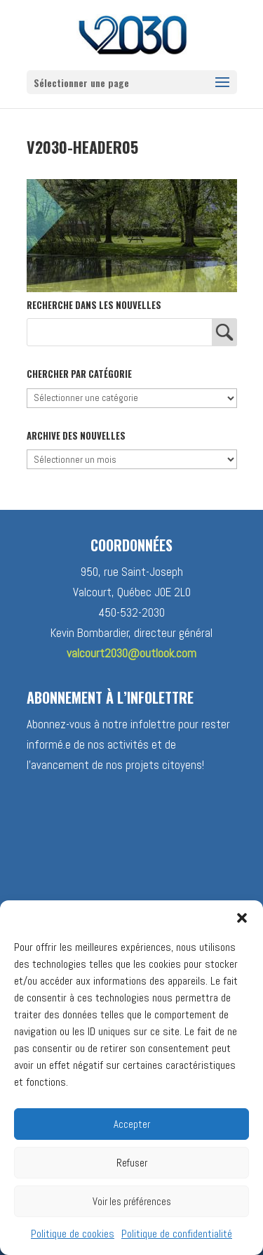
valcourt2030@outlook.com (131, 653)
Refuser (131, 1162)
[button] (242, 918)
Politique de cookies (72, 1233)
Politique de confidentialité (176, 1233)
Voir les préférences (132, 1201)
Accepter (132, 1124)
